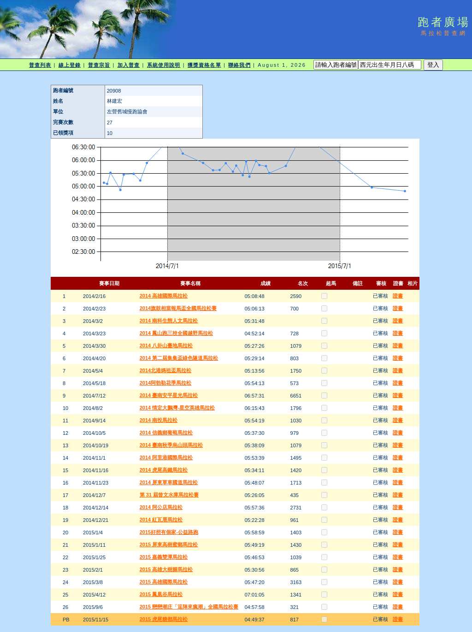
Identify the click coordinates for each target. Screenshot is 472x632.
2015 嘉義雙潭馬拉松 (164, 557)
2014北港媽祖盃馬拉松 (165, 370)
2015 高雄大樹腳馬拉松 (166, 569)
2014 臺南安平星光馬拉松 (169, 395)
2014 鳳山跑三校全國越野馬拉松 (176, 333)
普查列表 (40, 65)
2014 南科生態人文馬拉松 (169, 320)
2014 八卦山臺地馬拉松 (166, 345)
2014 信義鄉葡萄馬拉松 (166, 432)
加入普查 (129, 65)
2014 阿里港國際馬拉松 (166, 457)
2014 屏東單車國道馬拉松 (169, 482)
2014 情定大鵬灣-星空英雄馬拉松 (177, 407)
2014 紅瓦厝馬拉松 (161, 519)
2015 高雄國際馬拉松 (164, 582)
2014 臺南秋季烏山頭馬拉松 (171, 445)
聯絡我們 (239, 65)
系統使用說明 (164, 65)
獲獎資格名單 (204, 65)
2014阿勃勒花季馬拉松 (165, 383)
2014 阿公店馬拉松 (161, 507)
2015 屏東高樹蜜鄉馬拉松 (169, 544)
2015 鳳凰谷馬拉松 (161, 594)
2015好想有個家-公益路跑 (169, 532)
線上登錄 (70, 65)
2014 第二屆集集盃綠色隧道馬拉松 (179, 358)
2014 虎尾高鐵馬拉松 (164, 470)
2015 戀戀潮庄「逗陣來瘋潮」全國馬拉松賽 (189, 606)
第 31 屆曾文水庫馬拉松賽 (169, 494)
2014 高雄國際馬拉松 (164, 295)
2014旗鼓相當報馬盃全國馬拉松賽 (178, 308)
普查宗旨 (99, 65)
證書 (398, 295)
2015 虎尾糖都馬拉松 (164, 619)
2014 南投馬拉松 (159, 420)
